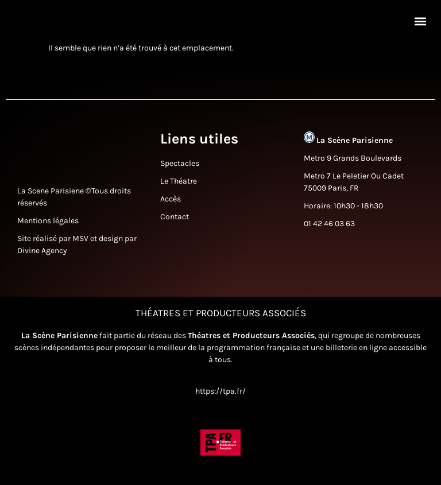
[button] (420, 23)
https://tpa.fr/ (220, 396)
